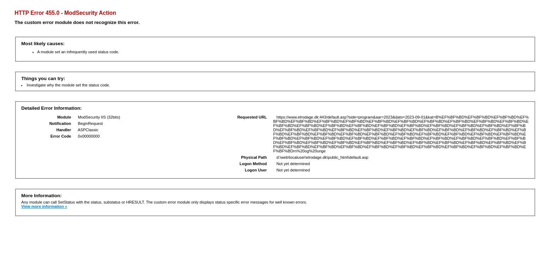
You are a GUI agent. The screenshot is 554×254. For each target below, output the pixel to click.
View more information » (44, 206)
